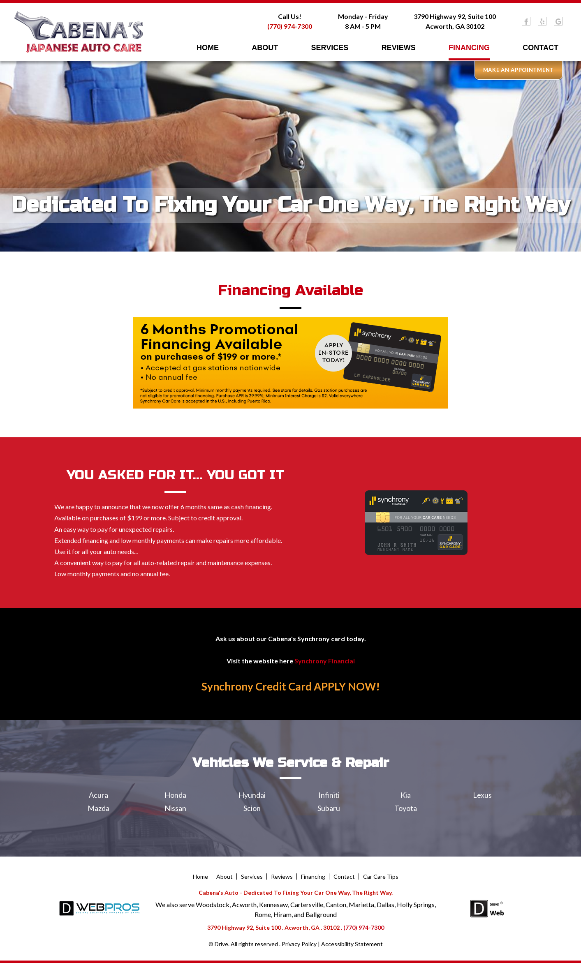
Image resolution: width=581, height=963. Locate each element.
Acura (98, 794)
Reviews (399, 48)
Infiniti (329, 794)
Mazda (98, 808)
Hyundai (252, 794)
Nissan (175, 808)
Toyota (405, 808)
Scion (252, 808)
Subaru (328, 808)
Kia (405, 794)
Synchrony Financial (324, 661)
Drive (221, 943)
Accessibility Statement (352, 943)
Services (330, 48)
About (265, 48)
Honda (175, 794)
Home (208, 48)
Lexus (482, 794)
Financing (469, 48)
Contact (540, 48)
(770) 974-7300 (289, 26)
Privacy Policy (299, 943)
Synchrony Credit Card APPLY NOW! (290, 686)
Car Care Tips (380, 876)
